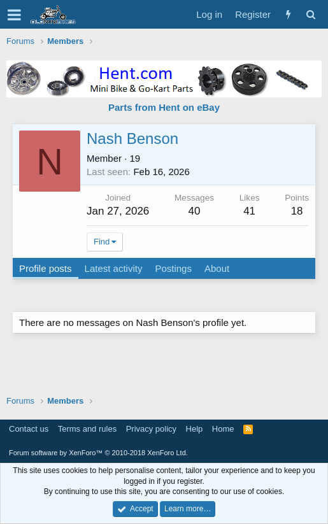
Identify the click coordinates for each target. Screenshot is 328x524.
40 (195, 211)
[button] (14, 14)
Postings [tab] (173, 268)
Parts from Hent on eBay (164, 107)
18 (297, 211)
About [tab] (216, 268)
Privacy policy (151, 429)
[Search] (310, 14)
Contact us (28, 429)
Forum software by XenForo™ (98, 453)
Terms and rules (87, 429)
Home (223, 429)
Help (194, 429)
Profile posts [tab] (45, 268)
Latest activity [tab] (114, 268)
